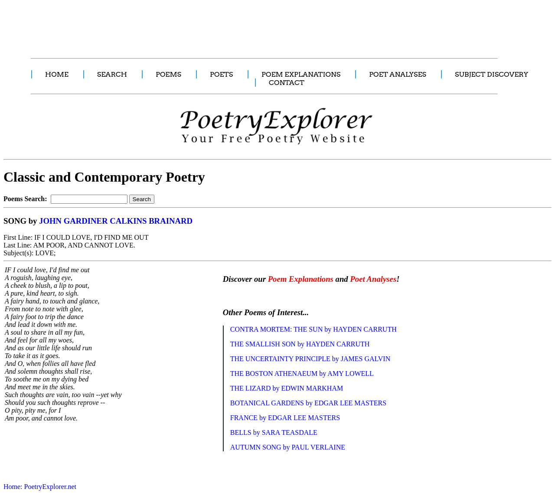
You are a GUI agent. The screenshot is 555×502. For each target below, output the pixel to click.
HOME (57, 74)
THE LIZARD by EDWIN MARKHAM (286, 388)
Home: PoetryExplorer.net (39, 486)
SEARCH (112, 74)
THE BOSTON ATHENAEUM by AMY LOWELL (302, 373)
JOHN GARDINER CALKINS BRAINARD (116, 220)
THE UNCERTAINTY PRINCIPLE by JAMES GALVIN (310, 358)
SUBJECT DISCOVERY (491, 74)
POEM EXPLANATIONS (300, 74)
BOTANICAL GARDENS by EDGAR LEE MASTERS (308, 403)
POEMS (168, 74)
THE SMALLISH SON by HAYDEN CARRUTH (300, 344)
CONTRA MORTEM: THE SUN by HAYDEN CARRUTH (313, 329)
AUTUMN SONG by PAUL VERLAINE (287, 447)
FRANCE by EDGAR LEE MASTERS (285, 417)
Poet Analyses (373, 279)
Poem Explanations (300, 279)
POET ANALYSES (397, 74)
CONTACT (286, 82)
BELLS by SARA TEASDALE (273, 432)
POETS (221, 74)
